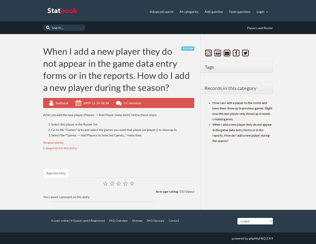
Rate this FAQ (55, 173)
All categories (189, 11)
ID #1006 (188, 48)
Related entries (53, 142)
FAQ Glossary (155, 220)
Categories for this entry (60, 148)
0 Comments (132, 103)
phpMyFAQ (257, 238)
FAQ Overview (118, 220)
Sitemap (137, 220)
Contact (174, 220)
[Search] (47, 28)
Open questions (240, 11)
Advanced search (161, 11)
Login (262, 11)
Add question (214, 11)
